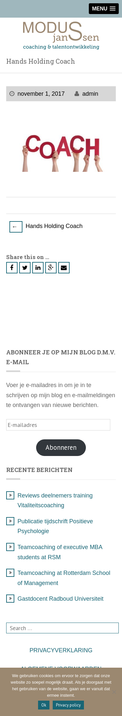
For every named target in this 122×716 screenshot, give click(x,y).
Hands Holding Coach (46, 226)
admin (90, 93)
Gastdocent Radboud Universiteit (60, 598)
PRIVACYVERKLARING (61, 650)
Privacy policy (68, 705)
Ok (43, 705)
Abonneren (61, 447)
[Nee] (114, 692)
